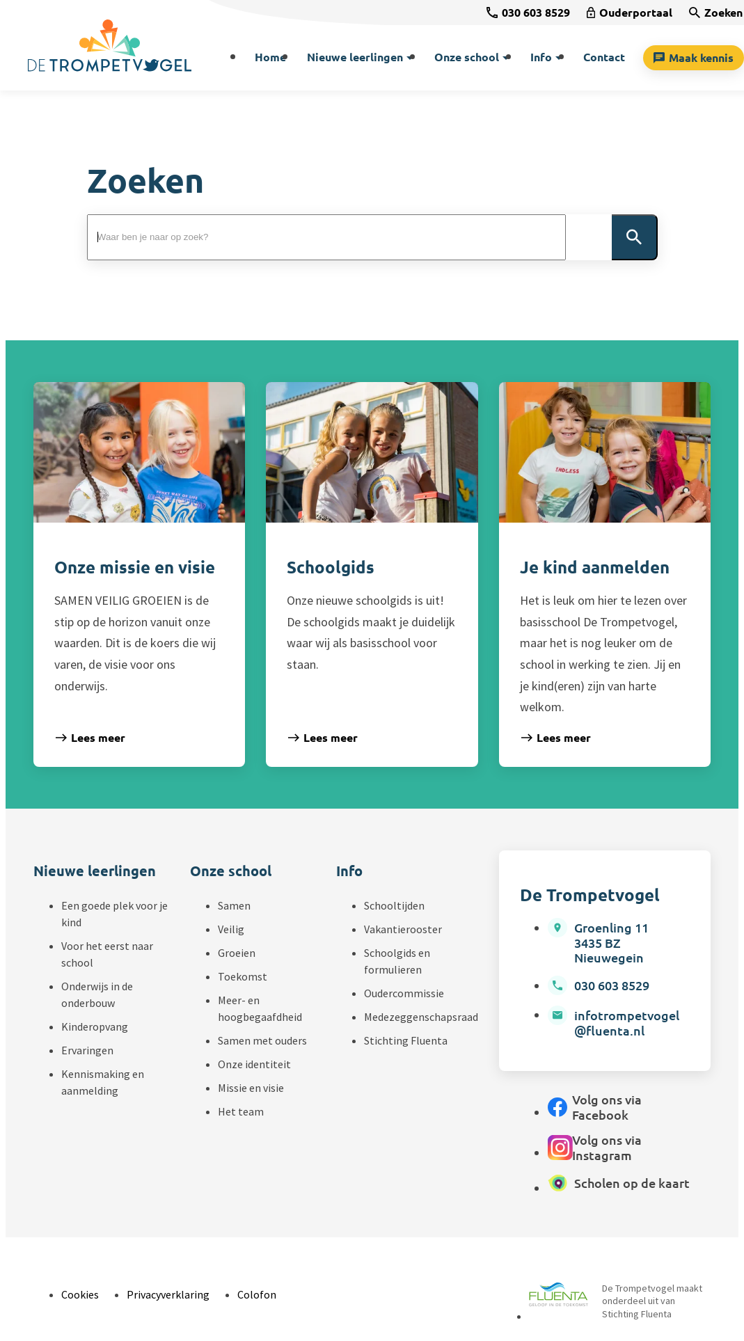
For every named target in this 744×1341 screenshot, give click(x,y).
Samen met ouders (262, 1040)
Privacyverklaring (168, 1294)
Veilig (231, 929)
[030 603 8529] (528, 12)
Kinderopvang (94, 1026)
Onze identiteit (254, 1064)
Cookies (80, 1294)
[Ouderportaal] (629, 12)
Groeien (236, 953)
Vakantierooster (403, 929)
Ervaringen (87, 1050)
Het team (241, 1111)
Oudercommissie (404, 993)
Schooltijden (394, 905)
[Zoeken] (716, 12)
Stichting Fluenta (406, 1040)
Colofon (256, 1294)
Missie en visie (251, 1088)
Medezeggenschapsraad (421, 1017)
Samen (234, 905)
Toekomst (242, 976)
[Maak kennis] (693, 57)
